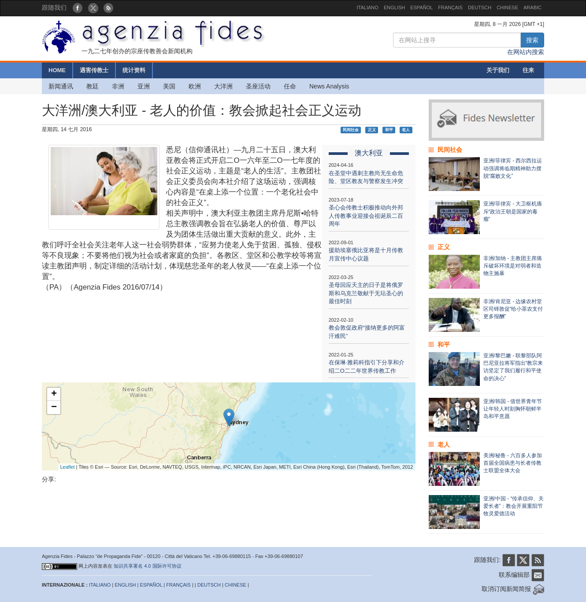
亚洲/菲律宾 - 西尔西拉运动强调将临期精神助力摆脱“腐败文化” (512, 168)
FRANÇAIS (450, 7)
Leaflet (67, 467)
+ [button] (54, 394)
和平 (389, 130)
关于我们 (497, 70)
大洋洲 (223, 86)
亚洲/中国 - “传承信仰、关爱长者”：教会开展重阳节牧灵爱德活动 (513, 506)
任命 (290, 86)
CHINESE (507, 7)
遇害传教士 (94, 70)
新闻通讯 (60, 86)
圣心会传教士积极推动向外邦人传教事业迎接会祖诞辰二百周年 (366, 215)
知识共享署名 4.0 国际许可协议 (147, 566)
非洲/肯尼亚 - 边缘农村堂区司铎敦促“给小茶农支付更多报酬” (513, 308)
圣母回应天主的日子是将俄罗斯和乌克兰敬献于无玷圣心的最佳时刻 (366, 293)
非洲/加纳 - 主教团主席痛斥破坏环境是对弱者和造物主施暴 (512, 265)
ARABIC (532, 7)
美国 (169, 86)
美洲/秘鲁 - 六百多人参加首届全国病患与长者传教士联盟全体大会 (512, 463)
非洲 (118, 86)
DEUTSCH (479, 7)
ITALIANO (367, 7)
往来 (528, 70)
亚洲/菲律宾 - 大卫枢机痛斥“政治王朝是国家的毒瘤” (512, 211)
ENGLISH (394, 7)
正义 (372, 130)
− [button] (54, 407)
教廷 (92, 86)
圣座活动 (258, 86)
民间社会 (351, 130)
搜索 (532, 40)
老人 (406, 130)
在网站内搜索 (525, 51)
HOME (57, 70)
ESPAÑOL (421, 7)
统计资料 (133, 70)
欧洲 (195, 86)
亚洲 (143, 86)
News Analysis (329, 86)
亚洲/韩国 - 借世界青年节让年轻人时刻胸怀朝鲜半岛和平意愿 (512, 408)
